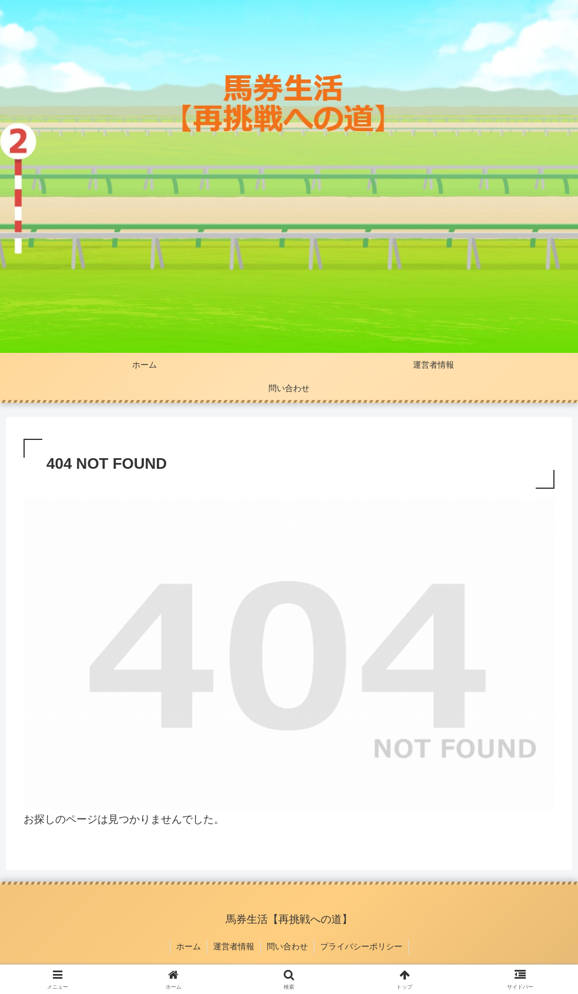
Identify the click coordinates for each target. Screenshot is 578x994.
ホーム (188, 946)
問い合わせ (287, 946)
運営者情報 (233, 946)
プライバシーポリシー (361, 946)
